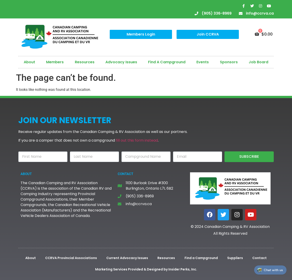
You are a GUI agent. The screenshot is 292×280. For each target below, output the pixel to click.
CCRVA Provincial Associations (71, 258)
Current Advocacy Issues (127, 258)
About (29, 62)
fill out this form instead (137, 140)
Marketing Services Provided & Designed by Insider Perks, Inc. (146, 269)
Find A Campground (166, 62)
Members (55, 62)
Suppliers (235, 258)
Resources (84, 62)
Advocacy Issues (121, 62)
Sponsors (229, 62)
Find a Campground (201, 258)
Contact (259, 258)
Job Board (258, 62)
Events (202, 62)
